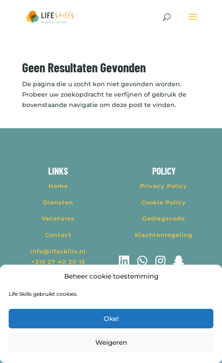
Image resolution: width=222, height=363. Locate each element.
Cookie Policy (163, 202)
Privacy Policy (163, 185)
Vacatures (58, 218)
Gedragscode (163, 218)
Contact (58, 234)
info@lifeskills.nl (58, 251)
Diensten (58, 202)
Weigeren (111, 342)
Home (58, 185)
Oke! (111, 318)
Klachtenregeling (164, 234)
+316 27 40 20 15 (58, 261)
